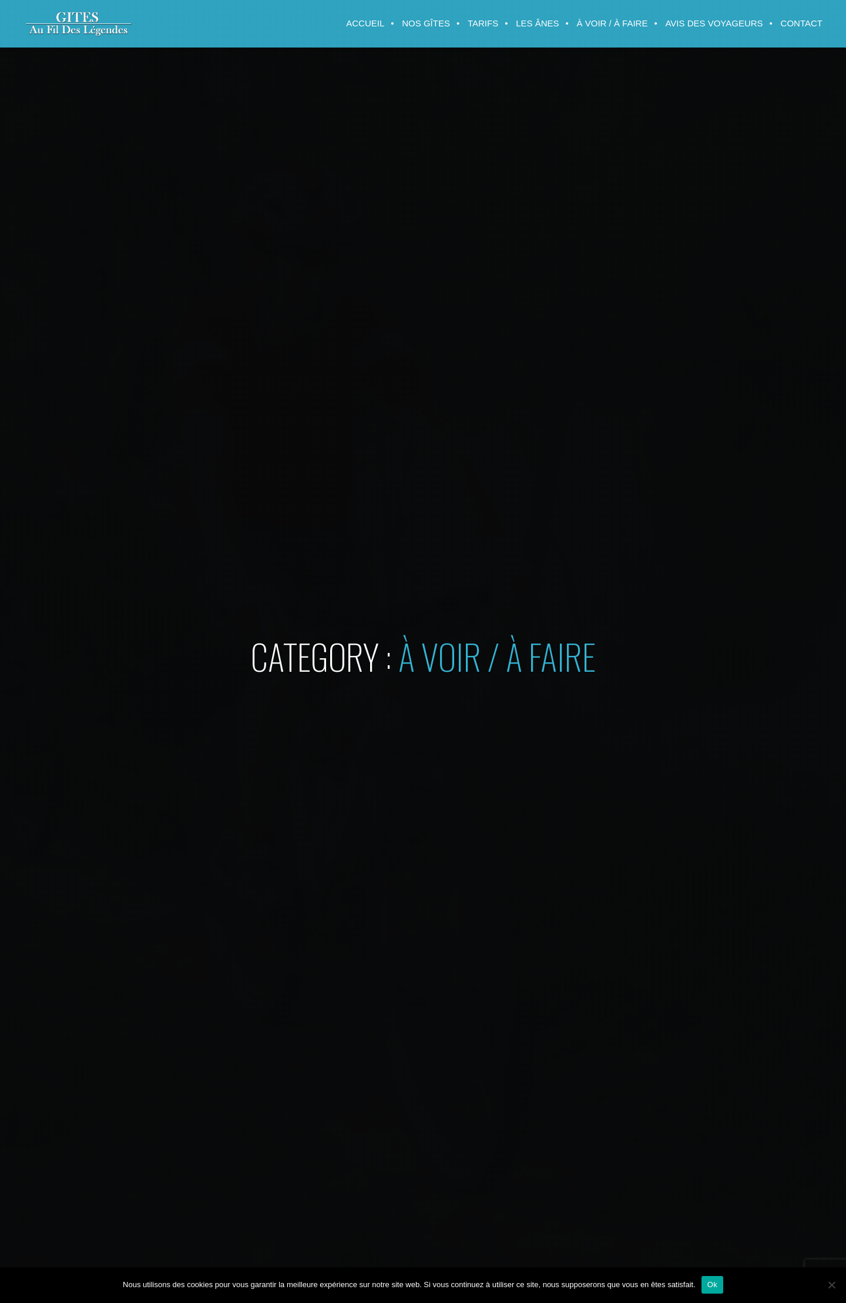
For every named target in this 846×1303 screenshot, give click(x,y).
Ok (712, 1284)
